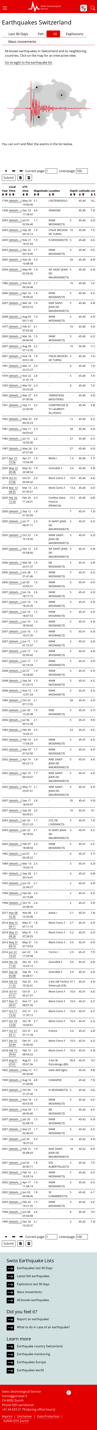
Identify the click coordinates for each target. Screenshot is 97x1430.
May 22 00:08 (13, 470)
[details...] (15, 200)
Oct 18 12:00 (13, 1023)
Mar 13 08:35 (13, 489)
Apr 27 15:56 (13, 460)
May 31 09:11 (13, 924)
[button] (6, 8)
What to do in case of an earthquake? (43, 1327)
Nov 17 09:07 (13, 1003)
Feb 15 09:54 (13, 1052)
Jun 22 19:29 (13, 954)
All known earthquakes (33, 1300)
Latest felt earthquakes (33, 1276)
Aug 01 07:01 (13, 1062)
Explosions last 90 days (33, 1284)
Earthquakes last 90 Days (35, 1268)
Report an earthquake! (33, 1319)
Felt (39, 34)
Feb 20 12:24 (13, 499)
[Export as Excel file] (20, 178)
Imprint (7, 1416)
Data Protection (48, 1416)
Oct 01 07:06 (13, 480)
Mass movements (20, 41)
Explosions (73, 33)
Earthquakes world (30, 1370)
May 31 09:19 (13, 944)
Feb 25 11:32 (13, 983)
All (53, 34)
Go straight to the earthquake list (28, 62)
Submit (9, 178)
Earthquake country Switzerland (40, 1346)
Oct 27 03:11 (13, 1032)
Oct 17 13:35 (13, 1013)
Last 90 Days (16, 34)
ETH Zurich (21, 1421)
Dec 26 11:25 (13, 964)
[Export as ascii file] (29, 178)
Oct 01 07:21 (13, 993)
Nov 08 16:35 (13, 914)
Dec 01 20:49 (13, 1042)
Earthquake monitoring (33, 1354)
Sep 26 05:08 (13, 974)
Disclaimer (24, 1416)
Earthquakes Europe (31, 1362)
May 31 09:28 (13, 934)
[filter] (6, 195)
